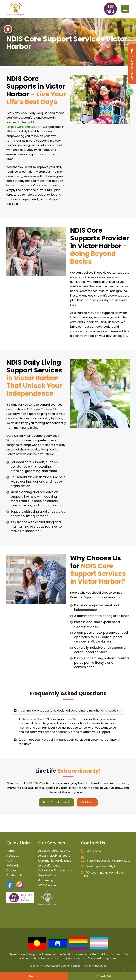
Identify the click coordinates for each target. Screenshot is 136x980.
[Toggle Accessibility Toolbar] (8, 23)
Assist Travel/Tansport (54, 855)
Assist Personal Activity (54, 850)
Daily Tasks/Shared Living (55, 870)
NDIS (9, 860)
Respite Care (47, 875)
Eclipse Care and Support (24, 127)
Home (10, 850)
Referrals (12, 865)
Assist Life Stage (49, 865)
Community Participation (55, 860)
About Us (12, 855)
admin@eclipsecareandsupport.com (106, 860)
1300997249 (37, 783)
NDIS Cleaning (48, 885)
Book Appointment (56, 802)
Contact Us (14, 875)
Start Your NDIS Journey (132, 64)
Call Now (87, 802)
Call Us (34, 976)
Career (11, 870)
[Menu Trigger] (125, 9)
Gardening (45, 880)
